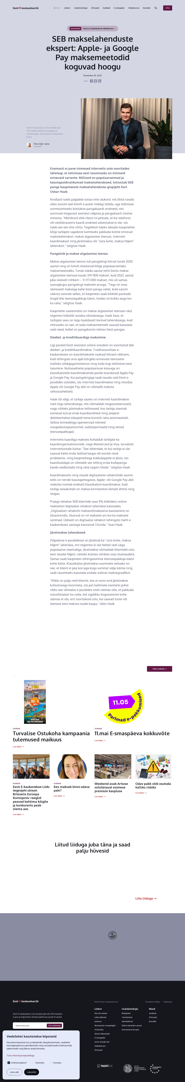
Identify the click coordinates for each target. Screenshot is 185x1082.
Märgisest (126, 1013)
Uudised (152, 1013)
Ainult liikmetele (102, 1034)
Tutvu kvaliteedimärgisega (136, 941)
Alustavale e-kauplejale (105, 1026)
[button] (57, 8)
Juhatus (98, 1021)
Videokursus (100, 1046)
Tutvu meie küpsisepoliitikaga (20, 1055)
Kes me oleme (101, 1013)
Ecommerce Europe (130, 1030)
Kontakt (152, 1021)
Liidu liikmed (100, 1017)
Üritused (98, 1050)
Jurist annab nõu (102, 1042)
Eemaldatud (127, 1021)
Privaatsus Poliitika (152, 1002)
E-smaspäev (100, 1038)
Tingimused (167, 1002)
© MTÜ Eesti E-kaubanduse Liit (106, 1002)
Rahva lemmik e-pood (132, 1026)
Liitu (168, 8)
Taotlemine (127, 1017)
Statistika (99, 1030)
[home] (26, 8)
